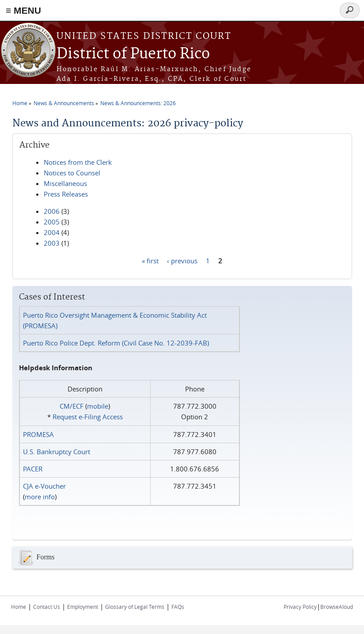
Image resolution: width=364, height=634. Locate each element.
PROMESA (38, 434)
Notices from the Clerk (78, 162)
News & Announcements (64, 102)
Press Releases (66, 194)
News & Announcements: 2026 (138, 102)
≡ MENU (23, 10)
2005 (52, 221)
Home (19, 102)
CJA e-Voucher (44, 486)
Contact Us (46, 606)
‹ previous (182, 260)
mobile (97, 406)
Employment (82, 606)
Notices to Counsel (72, 172)
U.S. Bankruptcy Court (56, 451)
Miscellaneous (65, 183)
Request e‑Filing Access (88, 416)
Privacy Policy (300, 606)
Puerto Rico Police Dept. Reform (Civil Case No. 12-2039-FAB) (116, 342)
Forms (36, 557)
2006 (52, 211)
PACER (32, 468)
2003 (52, 243)
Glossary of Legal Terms (134, 606)
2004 (52, 232)
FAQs (177, 606)
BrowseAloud (336, 606)
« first (150, 260)
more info (40, 496)
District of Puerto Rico (133, 54)
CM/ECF (71, 406)
